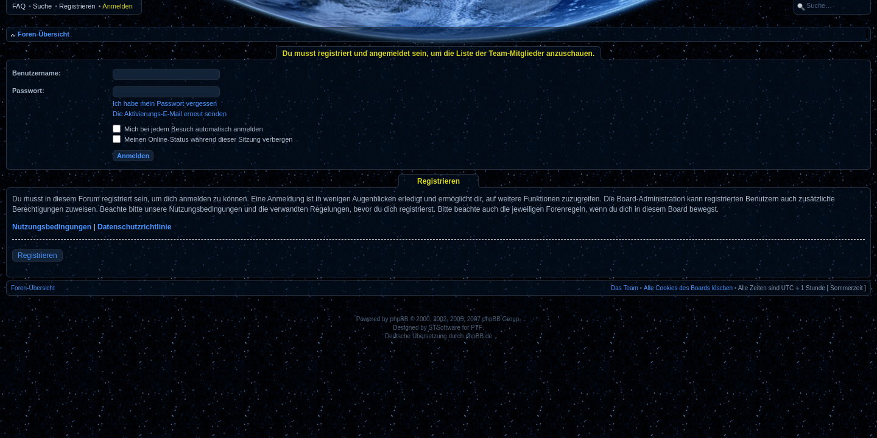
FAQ (19, 6)
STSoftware (444, 327)
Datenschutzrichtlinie (134, 227)
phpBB (399, 319)
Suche (42, 6)
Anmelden (117, 6)
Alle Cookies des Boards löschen (688, 288)
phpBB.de (478, 336)
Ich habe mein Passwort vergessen (165, 103)
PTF (476, 327)
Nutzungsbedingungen (51, 227)
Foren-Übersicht (43, 34)
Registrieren (77, 6)
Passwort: (28, 90)
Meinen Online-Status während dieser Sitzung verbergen (202, 139)
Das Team (624, 288)
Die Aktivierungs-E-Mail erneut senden (170, 113)
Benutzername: (36, 73)
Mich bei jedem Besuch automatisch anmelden (188, 129)
